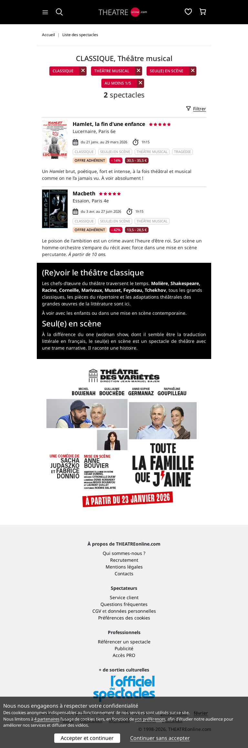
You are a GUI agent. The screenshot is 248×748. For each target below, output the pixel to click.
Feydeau (132, 290)
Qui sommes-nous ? (124, 553)
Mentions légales (124, 567)
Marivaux (91, 290)
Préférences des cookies (124, 618)
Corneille (69, 290)
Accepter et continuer (87, 738)
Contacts (124, 573)
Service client (124, 597)
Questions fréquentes (124, 604)
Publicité (124, 648)
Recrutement (124, 560)
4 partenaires (46, 719)
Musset (113, 290)
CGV (96, 611)
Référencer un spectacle (124, 642)
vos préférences (150, 719)
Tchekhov (155, 290)
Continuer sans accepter (160, 738)
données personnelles (132, 611)
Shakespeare (184, 283)
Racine (49, 290)
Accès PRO (124, 655)
